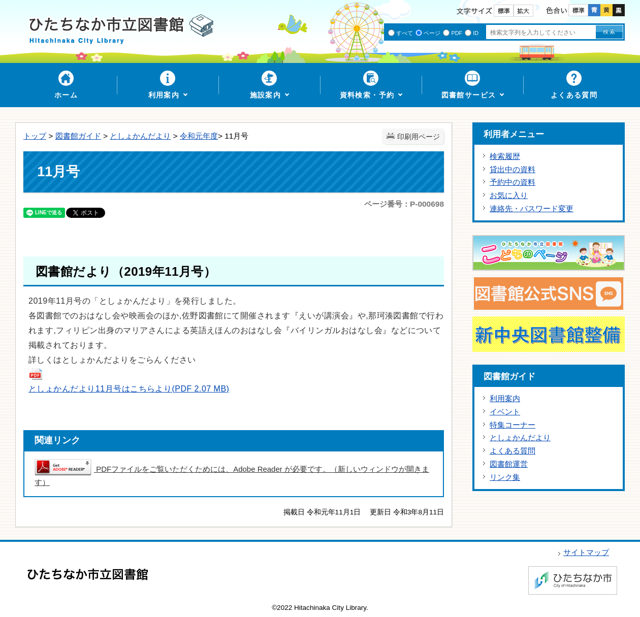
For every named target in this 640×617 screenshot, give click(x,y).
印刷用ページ (418, 137)
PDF (456, 33)
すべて (404, 33)
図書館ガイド (78, 136)
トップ (34, 136)
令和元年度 (199, 136)
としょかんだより (140, 136)
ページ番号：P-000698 (404, 204)
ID (475, 33)
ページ (432, 33)
